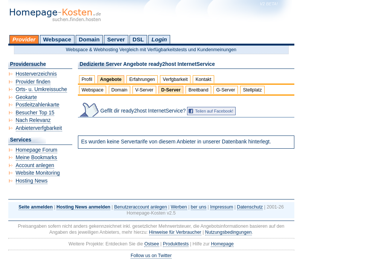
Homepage (222, 244)
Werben (179, 207)
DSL (138, 39)
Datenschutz (250, 207)
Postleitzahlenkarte (37, 105)
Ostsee (151, 244)
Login (159, 39)
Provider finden (33, 82)
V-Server (144, 90)
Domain (89, 39)
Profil (87, 79)
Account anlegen (35, 165)
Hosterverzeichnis (36, 74)
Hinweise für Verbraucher (175, 232)
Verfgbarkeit (175, 79)
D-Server (171, 90)
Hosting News (32, 181)
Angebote (111, 79)
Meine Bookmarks (36, 157)
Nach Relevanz (33, 120)
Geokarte (26, 97)
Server (116, 39)
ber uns (198, 207)
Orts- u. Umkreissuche (41, 89)
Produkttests (176, 244)
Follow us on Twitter (151, 255)
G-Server (225, 90)
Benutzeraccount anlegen (140, 207)
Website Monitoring (38, 173)
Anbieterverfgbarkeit (39, 128)
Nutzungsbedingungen (228, 232)
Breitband (199, 90)
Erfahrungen (142, 79)
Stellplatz (252, 90)
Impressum (221, 207)
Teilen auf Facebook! (214, 111)
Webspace (57, 39)
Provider (23, 39)
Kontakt (203, 79)
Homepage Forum (37, 150)
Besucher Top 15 (35, 113)
